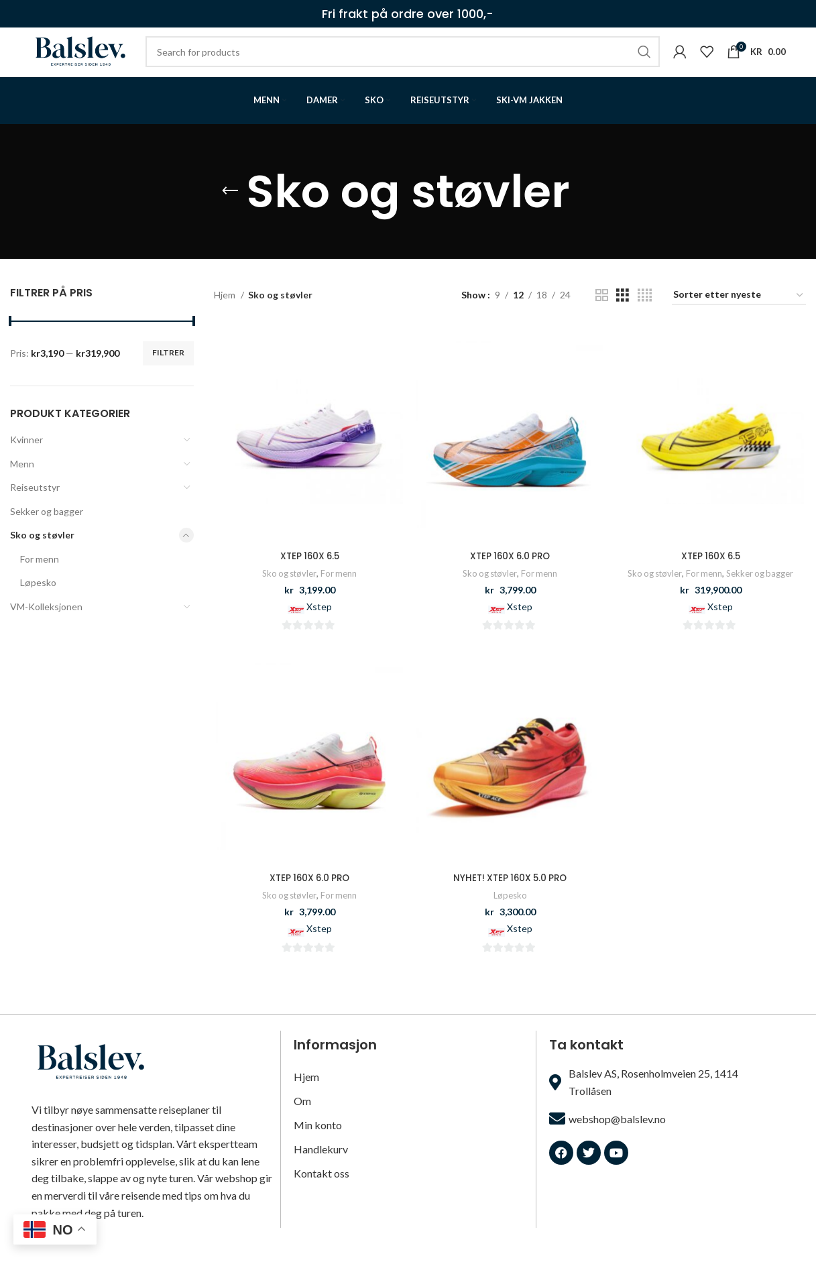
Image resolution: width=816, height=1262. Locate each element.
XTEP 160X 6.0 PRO (509, 577)
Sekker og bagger (46, 532)
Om (302, 1118)
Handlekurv (321, 1167)
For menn (39, 580)
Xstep (318, 628)
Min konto (318, 1143)
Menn (22, 485)
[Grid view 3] (622, 316)
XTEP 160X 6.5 (308, 577)
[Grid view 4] (645, 316)
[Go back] (230, 213)
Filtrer (168, 374)
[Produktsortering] (739, 317)
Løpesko (38, 604)
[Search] (428, 63)
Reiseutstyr (35, 509)
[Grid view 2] (601, 316)
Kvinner (26, 461)
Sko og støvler (42, 557)
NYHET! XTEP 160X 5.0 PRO (510, 900)
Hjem (225, 317)
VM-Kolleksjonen (46, 628)
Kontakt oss (321, 1191)
